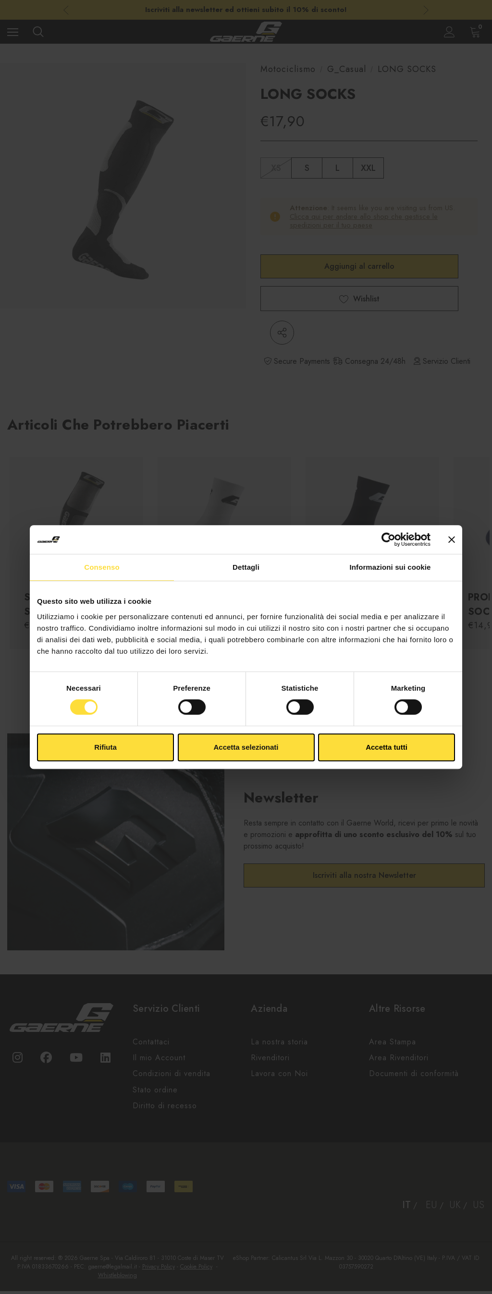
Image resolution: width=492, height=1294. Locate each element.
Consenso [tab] (101, 567)
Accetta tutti (386, 747)
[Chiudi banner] (451, 539)
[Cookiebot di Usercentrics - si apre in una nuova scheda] (388, 539)
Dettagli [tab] (246, 567)
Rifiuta (105, 747)
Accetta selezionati (245, 747)
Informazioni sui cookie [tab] (390, 567)
